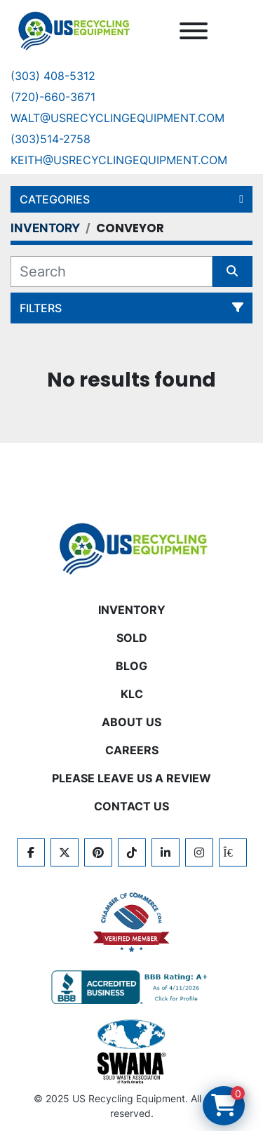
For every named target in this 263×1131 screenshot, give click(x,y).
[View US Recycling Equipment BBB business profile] (132, 987)
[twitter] (64, 852)
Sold (131, 638)
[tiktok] (132, 852)
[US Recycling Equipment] (132, 547)
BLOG (131, 666)
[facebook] (31, 852)
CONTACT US (131, 806)
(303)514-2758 (50, 139)
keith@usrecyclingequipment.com (119, 160)
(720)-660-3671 (53, 97)
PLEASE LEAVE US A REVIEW (131, 778)
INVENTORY (132, 610)
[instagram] (199, 852)
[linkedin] (165, 852)
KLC (132, 694)
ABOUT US (131, 722)
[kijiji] (233, 852)
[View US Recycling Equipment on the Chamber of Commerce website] (132, 922)
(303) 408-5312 (53, 76)
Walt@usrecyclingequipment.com (117, 118)
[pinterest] (98, 852)
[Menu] (194, 30)
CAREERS (132, 750)
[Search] (112, 271)
